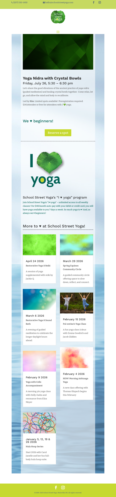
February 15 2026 (74, 319)
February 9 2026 (36, 377)
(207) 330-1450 (20, 2)
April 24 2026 (35, 261)
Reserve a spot (58, 133)
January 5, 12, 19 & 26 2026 (38, 440)
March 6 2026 (35, 315)
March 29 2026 (73, 261)
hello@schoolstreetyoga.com (59, 2)
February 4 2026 (74, 373)
